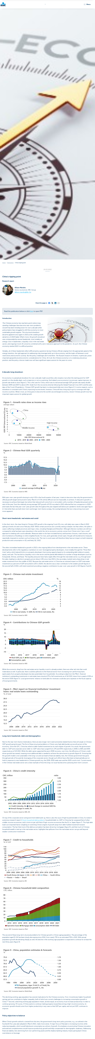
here (31, 311)
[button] (87, 4)
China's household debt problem (33, 808)
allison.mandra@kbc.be (23, 292)
